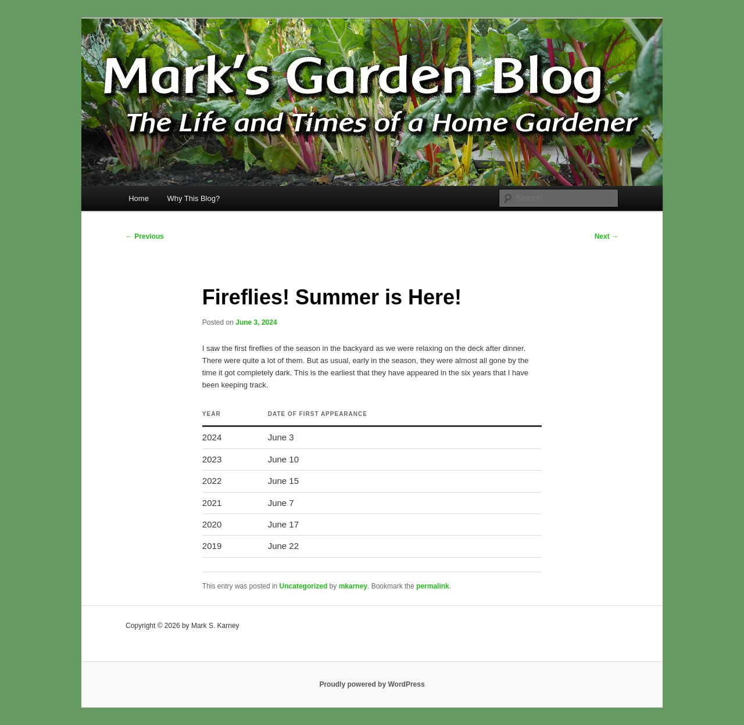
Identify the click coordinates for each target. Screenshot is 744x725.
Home (138, 198)
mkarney (353, 586)
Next (606, 236)
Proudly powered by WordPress (371, 684)
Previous (145, 236)
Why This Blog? (193, 198)
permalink (432, 586)
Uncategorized (304, 586)
